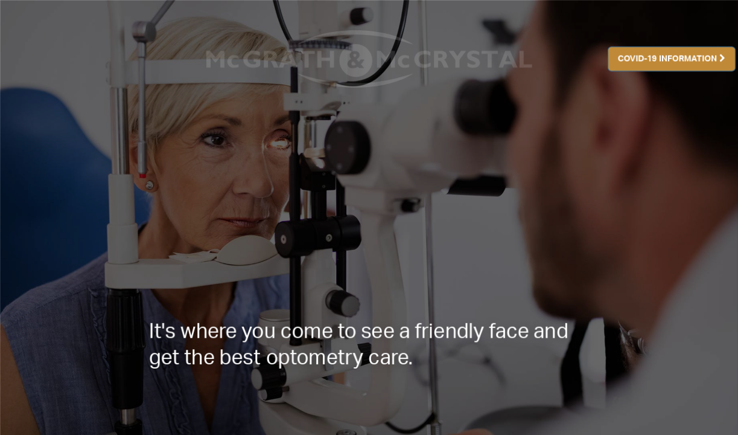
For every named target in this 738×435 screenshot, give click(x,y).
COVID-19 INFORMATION (671, 58)
